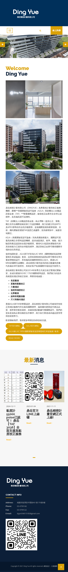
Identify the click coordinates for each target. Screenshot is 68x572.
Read (9, 439)
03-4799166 (22, 506)
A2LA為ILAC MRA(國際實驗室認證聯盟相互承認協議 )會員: (34, 331)
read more (14, 338)
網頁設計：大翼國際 (50, 566)
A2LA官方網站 (32, 326)
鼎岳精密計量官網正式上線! (54, 414)
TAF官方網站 (14, 326)
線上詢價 (56, 30)
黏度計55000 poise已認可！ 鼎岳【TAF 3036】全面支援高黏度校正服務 (13, 422)
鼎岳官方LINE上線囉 (33, 414)
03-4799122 (22, 510)
